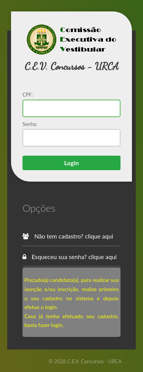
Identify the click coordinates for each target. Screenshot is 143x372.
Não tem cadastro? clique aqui (67, 236)
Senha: (29, 124)
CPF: (27, 95)
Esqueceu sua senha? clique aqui (69, 256)
